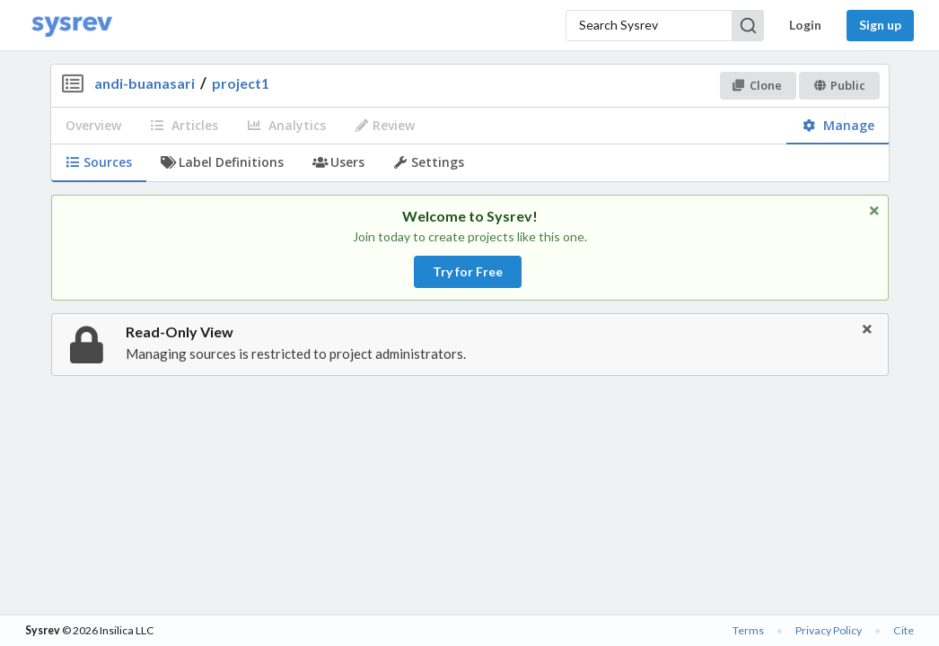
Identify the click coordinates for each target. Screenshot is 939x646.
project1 (240, 83)
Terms (748, 630)
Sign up (880, 24)
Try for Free (468, 271)
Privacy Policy (828, 630)
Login (805, 24)
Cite (903, 630)
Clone (757, 85)
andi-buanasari (144, 83)
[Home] (71, 25)
